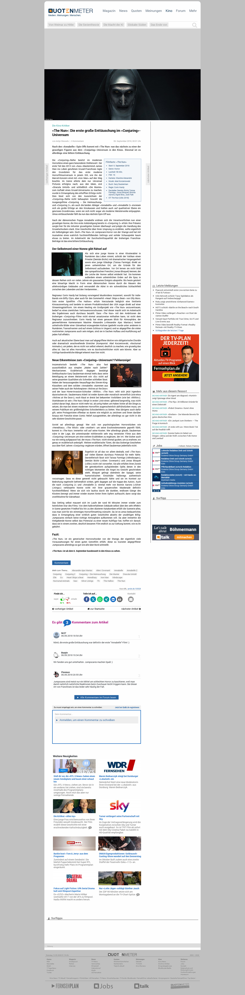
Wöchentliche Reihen (121, 962)
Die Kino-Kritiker (164, 964)
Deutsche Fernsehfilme (178, 978)
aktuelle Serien (152, 978)
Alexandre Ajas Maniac (82, 570)
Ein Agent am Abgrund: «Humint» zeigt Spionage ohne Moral (174, 396)
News (123, 10)
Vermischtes (95, 964)
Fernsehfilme (141, 978)
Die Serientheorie (89, 24)
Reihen (71, 964)
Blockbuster (132, 978)
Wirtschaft (95, 966)
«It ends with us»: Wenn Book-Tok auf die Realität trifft (175, 428)
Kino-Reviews (141, 966)
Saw (75, 581)
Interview (72, 966)
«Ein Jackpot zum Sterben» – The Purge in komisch (175, 421)
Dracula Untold (129, 574)
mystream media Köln (174, 477)
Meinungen (153, 10)
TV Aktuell (61, 978)
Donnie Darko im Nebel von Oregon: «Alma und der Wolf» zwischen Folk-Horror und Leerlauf (174, 436)
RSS (48, 962)
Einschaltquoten (113, 978)
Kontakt (183, 966)
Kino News (53, 978)
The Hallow (109, 581)
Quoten (136, 10)
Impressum (185, 974)
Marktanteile (118, 964)
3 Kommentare (77, 141)
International (96, 968)
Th (98, 581)
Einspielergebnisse (165, 966)
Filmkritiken (84, 978)
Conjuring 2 (70, 574)
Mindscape (117, 577)
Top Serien (191, 978)
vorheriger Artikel (62, 608)
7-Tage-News (51, 968)
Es (61, 577)
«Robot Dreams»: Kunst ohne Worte (173, 409)
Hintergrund (73, 962)
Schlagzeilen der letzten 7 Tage (169, 330)
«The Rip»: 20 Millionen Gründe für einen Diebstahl (175, 403)
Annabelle (118, 570)
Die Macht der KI (113, 24)
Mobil (49, 966)
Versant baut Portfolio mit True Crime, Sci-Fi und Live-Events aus (176, 320)
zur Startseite (96, 608)
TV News (103, 978)
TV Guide (123, 978)
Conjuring (57, 574)
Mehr (193, 10)
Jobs (182, 964)
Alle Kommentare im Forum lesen (96, 697)
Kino (169, 10)
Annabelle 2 (132, 570)
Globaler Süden (137, 24)
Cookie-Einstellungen (188, 972)
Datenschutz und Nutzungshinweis (187, 969)
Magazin (109, 10)
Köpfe (93, 970)
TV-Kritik (139, 964)
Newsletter (50, 964)
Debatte (138, 962)
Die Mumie (114, 574)
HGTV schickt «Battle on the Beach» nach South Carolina (177, 308)
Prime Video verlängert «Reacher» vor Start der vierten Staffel (176, 314)
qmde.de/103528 (134, 588)
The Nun (121, 581)
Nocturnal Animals (61, 581)
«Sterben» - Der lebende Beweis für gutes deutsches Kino (175, 415)
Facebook (50, 970)
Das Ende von (159, 24)
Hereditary (92, 577)
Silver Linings (87, 581)
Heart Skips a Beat (75, 577)
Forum (180, 10)
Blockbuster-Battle (164, 968)
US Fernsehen (94, 978)
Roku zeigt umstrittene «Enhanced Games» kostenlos (174, 303)
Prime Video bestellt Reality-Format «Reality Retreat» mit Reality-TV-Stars (175, 326)
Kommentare (61, 562)
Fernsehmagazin (73, 978)
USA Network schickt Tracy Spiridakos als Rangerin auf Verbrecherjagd (174, 297)
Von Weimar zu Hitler (61, 24)
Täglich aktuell (119, 966)
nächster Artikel (131, 608)
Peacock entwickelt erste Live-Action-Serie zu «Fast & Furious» (176, 291)
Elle (54, 577)
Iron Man (105, 577)
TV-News (94, 962)
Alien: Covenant (103, 570)
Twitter (49, 973)
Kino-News (162, 962)
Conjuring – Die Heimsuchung (92, 574)
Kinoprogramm (164, 978)
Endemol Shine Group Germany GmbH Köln (172, 453)
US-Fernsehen (96, 973)
